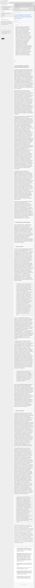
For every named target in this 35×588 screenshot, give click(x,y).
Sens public (2, 2)
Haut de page (24, 584)
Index (5, 2)
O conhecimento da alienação (5, 7)
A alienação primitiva (5, 8)
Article (8, 2)
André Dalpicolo (18, 18)
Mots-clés (20, 22)
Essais (15, 12)
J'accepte (21, 8)
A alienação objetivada (5, 9)
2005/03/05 (19, 12)
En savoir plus (26, 8)
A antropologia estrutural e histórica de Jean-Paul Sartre (9, 6)
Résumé (16, 22)
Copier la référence (6, 26)
